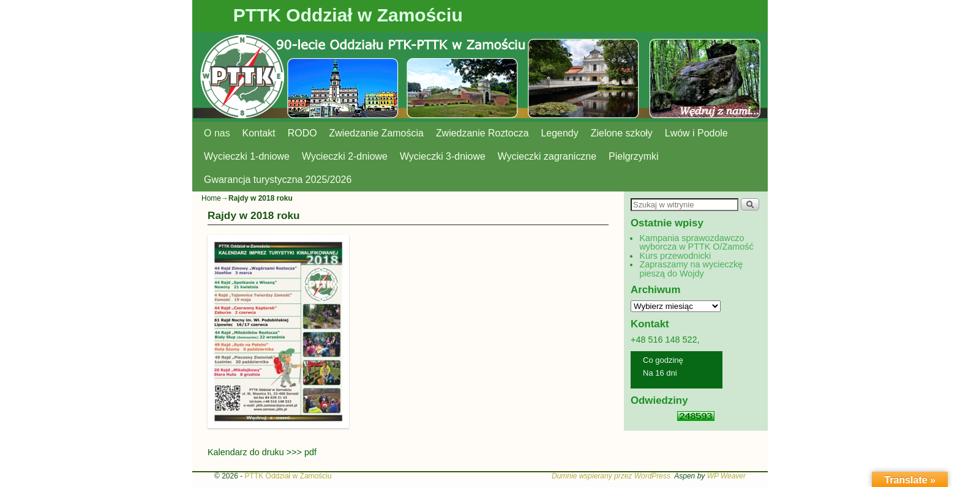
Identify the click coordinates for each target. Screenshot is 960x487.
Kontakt (259, 133)
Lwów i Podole (696, 133)
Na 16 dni (660, 372)
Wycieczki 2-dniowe (345, 156)
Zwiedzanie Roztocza (482, 133)
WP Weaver (726, 476)
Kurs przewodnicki (675, 256)
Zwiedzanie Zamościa (376, 133)
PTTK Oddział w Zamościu (348, 15)
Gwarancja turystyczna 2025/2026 (277, 179)
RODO (302, 133)
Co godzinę (663, 360)
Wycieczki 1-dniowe (247, 156)
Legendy (560, 133)
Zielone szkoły (622, 133)
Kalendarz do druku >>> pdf (262, 452)
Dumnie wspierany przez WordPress (611, 476)
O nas (217, 133)
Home (211, 198)
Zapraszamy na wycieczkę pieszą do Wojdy (691, 268)
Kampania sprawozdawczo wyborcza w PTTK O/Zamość (696, 242)
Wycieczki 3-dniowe (443, 156)
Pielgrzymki (634, 156)
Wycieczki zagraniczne (547, 156)
